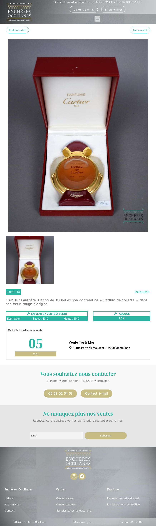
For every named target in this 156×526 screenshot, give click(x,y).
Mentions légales (83, 522)
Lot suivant (140, 30)
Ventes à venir (65, 498)
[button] (97, 19)
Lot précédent (17, 30)
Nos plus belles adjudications (73, 510)
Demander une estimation (123, 504)
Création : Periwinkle (131, 522)
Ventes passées (66, 504)
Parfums (142, 292)
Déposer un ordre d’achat (123, 498)
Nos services (13, 504)
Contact (10, 510)
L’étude (9, 498)
